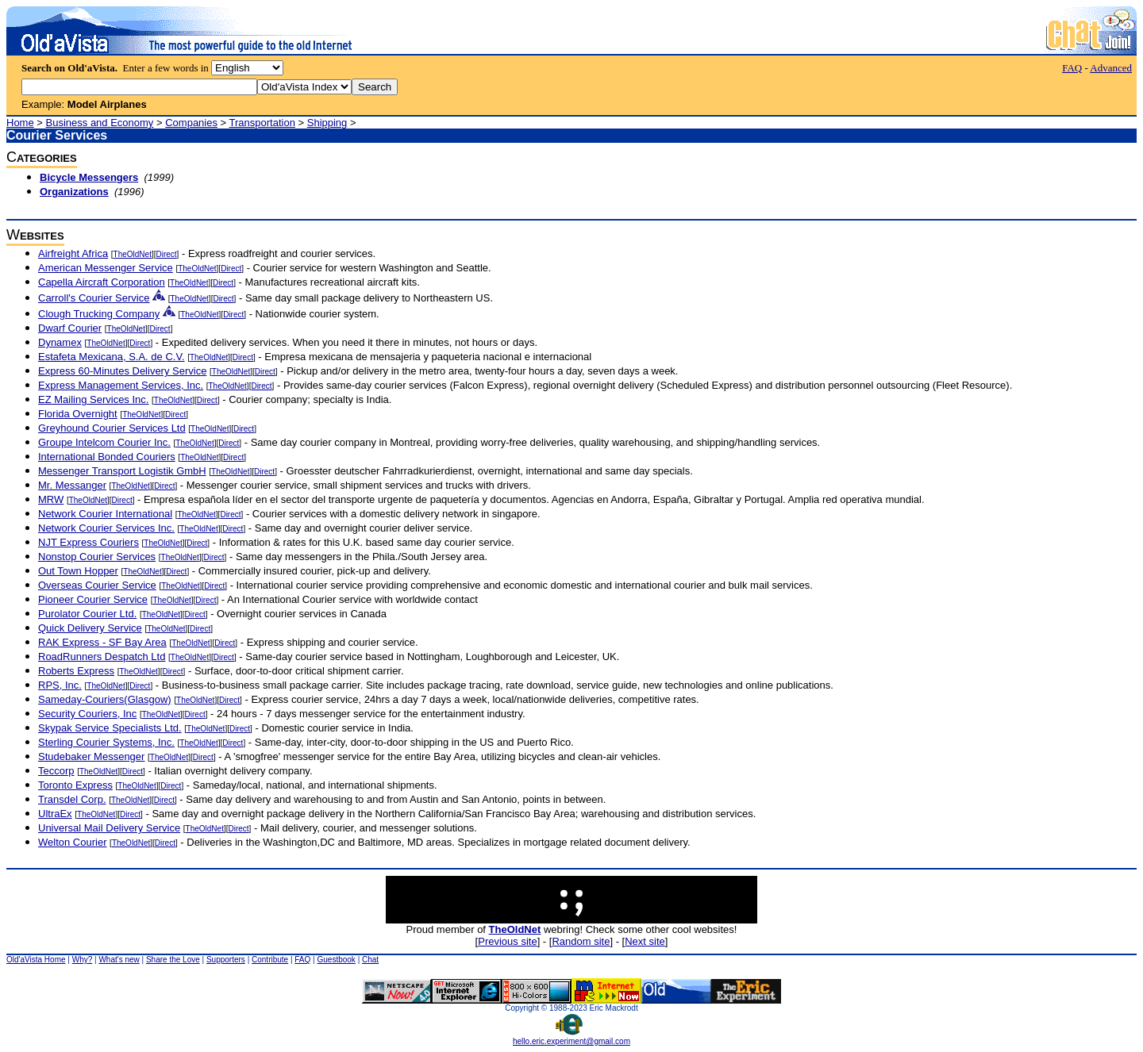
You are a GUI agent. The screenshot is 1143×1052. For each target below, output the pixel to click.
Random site (581, 941)
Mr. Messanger (72, 485)
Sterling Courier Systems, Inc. (106, 742)
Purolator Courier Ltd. (87, 614)
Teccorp (56, 771)
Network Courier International (105, 514)
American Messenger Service (105, 268)
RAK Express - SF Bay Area (102, 642)
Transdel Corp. (72, 799)
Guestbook (336, 959)
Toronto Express (75, 785)
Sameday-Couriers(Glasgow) (104, 699)
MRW (51, 499)
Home (20, 123)
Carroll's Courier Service (93, 298)
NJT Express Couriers (88, 542)
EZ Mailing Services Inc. (93, 399)
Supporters (225, 959)
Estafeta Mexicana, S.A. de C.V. (111, 357)
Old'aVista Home (36, 959)
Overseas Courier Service (97, 585)
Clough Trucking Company (99, 314)
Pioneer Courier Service (93, 599)
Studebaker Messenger (91, 756)
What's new (118, 959)
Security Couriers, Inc (87, 714)
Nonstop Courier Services (97, 556)
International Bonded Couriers (106, 457)
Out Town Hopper (78, 571)
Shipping (327, 123)
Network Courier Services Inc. (106, 528)
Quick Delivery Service (90, 628)
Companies (191, 123)
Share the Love (173, 959)
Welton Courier (72, 842)
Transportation (262, 123)
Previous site (507, 941)
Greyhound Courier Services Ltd (112, 428)
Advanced (1111, 68)
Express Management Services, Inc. (120, 385)
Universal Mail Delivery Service (109, 828)
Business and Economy (100, 123)
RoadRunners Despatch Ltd (101, 656)
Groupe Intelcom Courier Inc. (104, 442)
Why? (82, 959)
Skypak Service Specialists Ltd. (110, 728)
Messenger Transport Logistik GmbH (122, 471)
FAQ (1072, 68)
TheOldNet (133, 254)
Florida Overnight (77, 414)
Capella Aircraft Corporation (101, 282)
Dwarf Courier (70, 328)
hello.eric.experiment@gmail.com (571, 1038)
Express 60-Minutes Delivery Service (122, 371)
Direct (166, 254)
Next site (645, 941)
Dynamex (60, 342)
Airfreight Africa (73, 253)
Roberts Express (76, 671)
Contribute (270, 959)
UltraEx (55, 814)
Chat (370, 959)
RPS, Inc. (60, 685)
